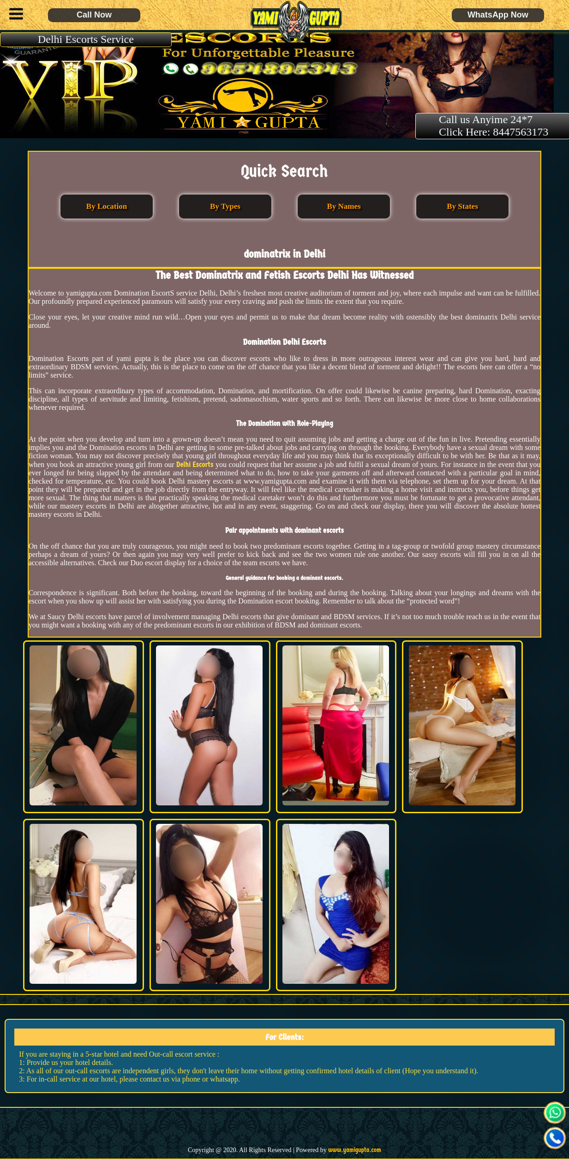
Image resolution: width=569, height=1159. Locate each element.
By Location (106, 206)
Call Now (94, 14)
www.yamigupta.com (354, 1150)
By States (462, 206)
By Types (225, 206)
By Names (343, 206)
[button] (14, 15)
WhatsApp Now (497, 14)
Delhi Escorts (195, 464)
